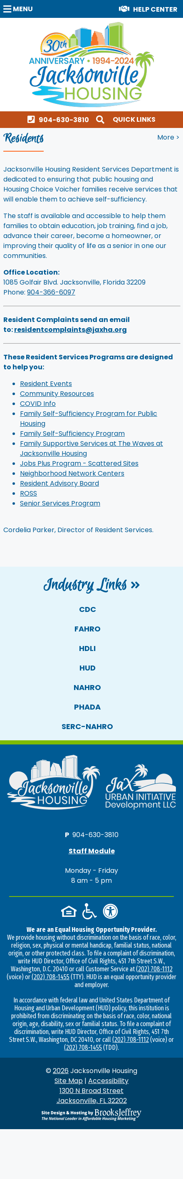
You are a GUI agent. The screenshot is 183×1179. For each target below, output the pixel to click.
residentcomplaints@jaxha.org (70, 329)
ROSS (28, 493)
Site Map (68, 1081)
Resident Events (46, 383)
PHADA (87, 707)
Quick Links (134, 119)
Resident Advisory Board (59, 483)
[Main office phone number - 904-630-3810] (60, 119)
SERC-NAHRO (87, 726)
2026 (61, 1071)
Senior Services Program (60, 503)
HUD (87, 668)
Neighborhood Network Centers (72, 473)
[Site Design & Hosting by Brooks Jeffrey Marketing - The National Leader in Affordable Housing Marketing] (91, 1114)
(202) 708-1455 (50, 977)
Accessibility (108, 1081)
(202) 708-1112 (154, 969)
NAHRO (87, 687)
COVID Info (38, 403)
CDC (87, 609)
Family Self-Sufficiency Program (72, 433)
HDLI (87, 648)
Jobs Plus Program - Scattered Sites (79, 463)
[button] (19, 8)
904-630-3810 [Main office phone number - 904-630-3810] (95, 834)
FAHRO (87, 629)
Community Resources (57, 393)
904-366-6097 (51, 292)
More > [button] (168, 137)
